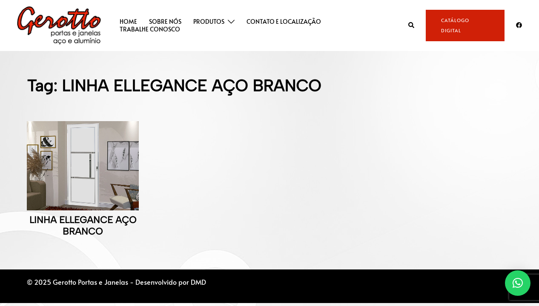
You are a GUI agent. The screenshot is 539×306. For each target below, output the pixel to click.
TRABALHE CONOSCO (150, 29)
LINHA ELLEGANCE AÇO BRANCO (82, 225)
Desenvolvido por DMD (170, 281)
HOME (128, 21)
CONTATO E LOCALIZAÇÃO (284, 21)
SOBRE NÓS (165, 21)
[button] (411, 25)
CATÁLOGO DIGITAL (455, 25)
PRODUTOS (208, 21)
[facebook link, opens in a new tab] (518, 24)
